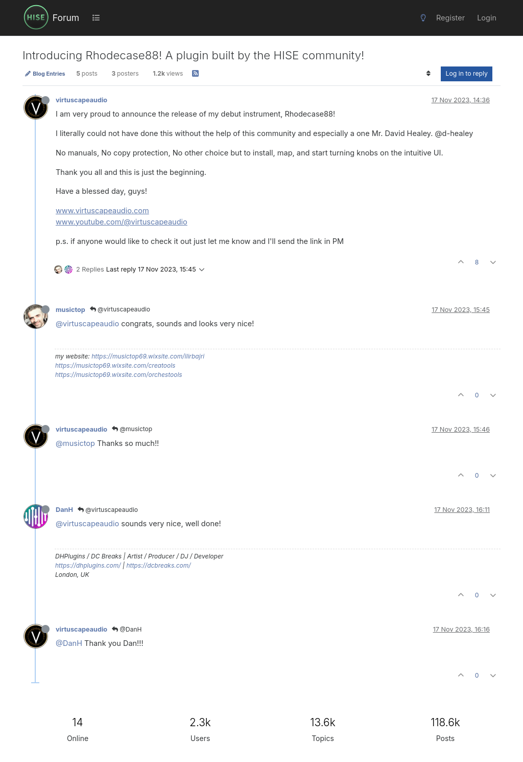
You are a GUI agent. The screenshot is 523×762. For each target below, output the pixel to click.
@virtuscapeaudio (120, 309)
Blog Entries (45, 73)
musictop (70, 309)
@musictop (132, 429)
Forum (66, 17)
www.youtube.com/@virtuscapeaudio (121, 221)
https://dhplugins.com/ (88, 565)
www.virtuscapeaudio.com (102, 210)
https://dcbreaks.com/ (158, 565)
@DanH (126, 629)
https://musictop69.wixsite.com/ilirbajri (147, 356)
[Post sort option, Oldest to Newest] (428, 73)
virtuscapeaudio (81, 100)
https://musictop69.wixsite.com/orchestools (118, 374)
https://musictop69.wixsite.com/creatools (115, 365)
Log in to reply (466, 73)
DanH (64, 509)
